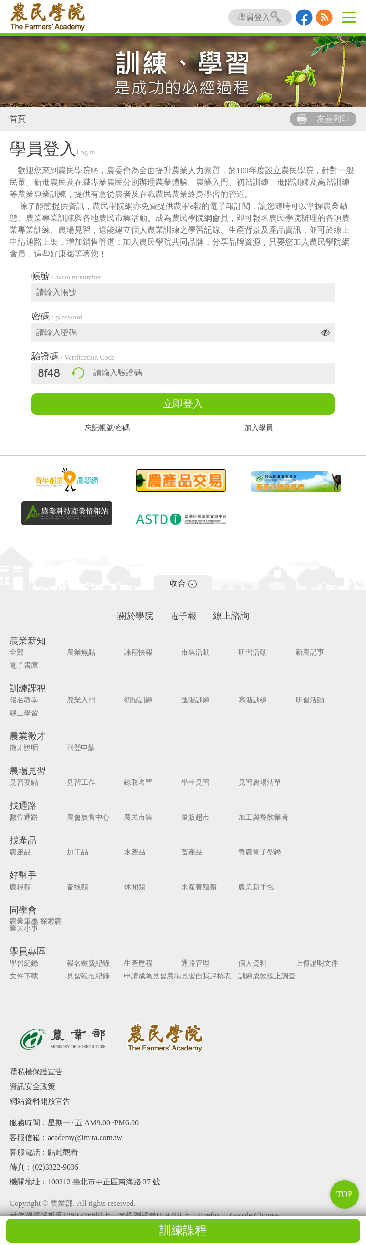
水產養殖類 (199, 887)
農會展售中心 (88, 817)
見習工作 (81, 782)
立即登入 (183, 404)
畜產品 (192, 852)
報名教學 (24, 700)
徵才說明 (24, 747)
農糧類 (20, 887)
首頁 (18, 118)
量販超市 (195, 817)
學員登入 (260, 17)
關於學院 (135, 616)
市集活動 (195, 652)
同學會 (23, 910)
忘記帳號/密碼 (107, 428)
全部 (17, 652)
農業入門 (81, 700)
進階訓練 (195, 700)
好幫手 (23, 875)
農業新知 (28, 640)
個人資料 (252, 963)
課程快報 (138, 652)
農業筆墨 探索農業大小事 (35, 925)
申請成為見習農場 (152, 976)
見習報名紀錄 (88, 976)
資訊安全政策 (32, 1086)
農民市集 (138, 817)
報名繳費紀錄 (88, 963)
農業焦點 (81, 652)
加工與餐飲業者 (263, 817)
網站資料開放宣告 (40, 1101)
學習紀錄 (24, 963)
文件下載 (24, 976)
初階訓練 (138, 700)
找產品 (23, 840)
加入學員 (258, 428)
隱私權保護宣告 (36, 1072)
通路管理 (195, 963)
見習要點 (24, 782)
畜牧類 (77, 887)
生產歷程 (138, 963)
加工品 (77, 852)
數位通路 (24, 817)
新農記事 (309, 652)
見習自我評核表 (206, 976)
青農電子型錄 (259, 852)
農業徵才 (28, 736)
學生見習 (195, 782)
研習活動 (252, 652)
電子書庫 (24, 665)
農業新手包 (256, 887)
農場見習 (28, 770)
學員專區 (28, 951)
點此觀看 (63, 1152)
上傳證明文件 (316, 963)
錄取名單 (138, 782)
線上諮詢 (231, 616)
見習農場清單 (259, 782)
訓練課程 (183, 1230)
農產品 (20, 852)
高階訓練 (252, 700)
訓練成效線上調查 (266, 976)
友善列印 (323, 119)
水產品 (134, 852)
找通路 (23, 805)
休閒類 (134, 887)
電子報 (183, 616)
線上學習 (24, 713)
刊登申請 (81, 747)
